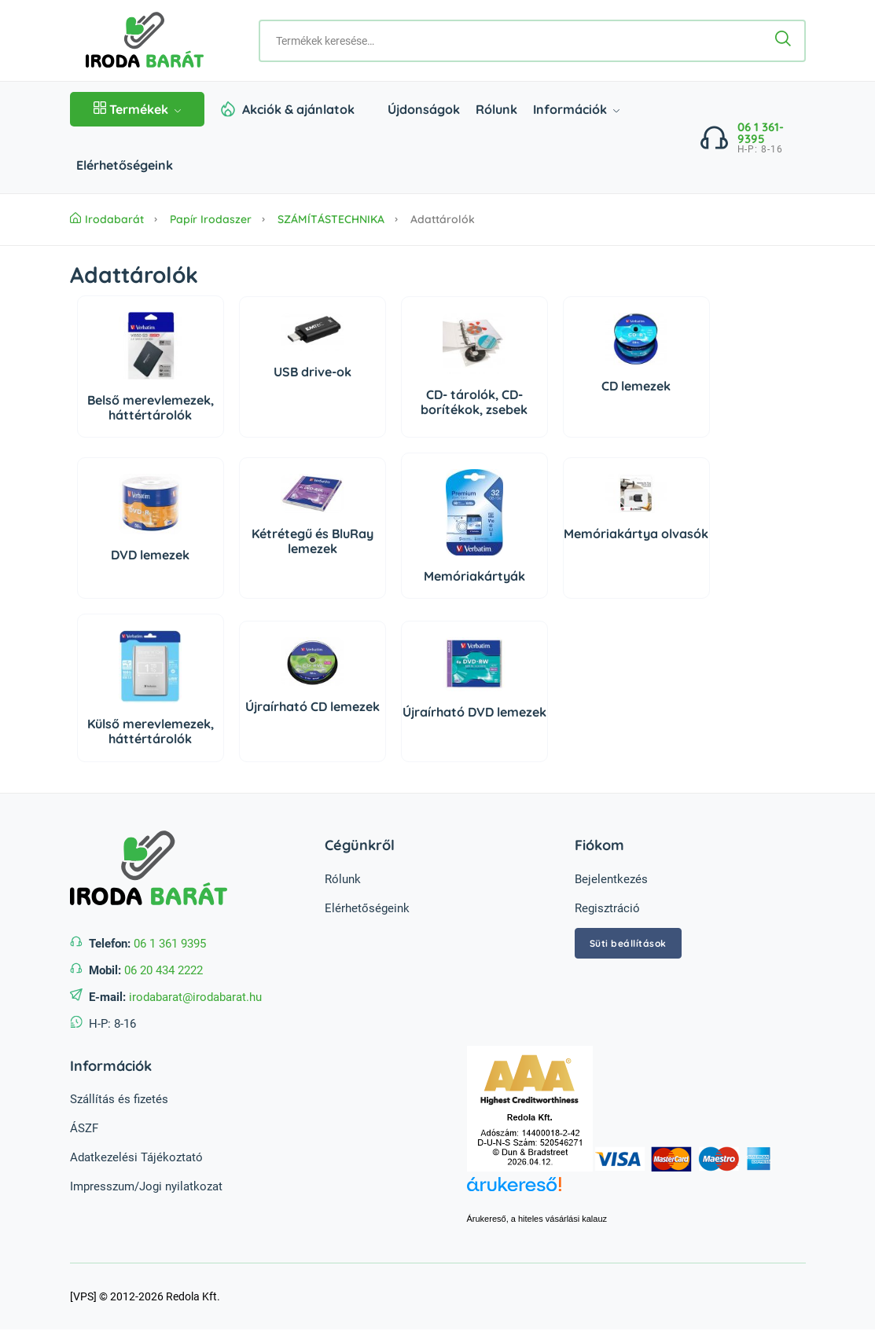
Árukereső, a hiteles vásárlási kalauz (537, 1218)
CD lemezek (636, 386)
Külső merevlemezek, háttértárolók (150, 731)
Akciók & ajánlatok (298, 109)
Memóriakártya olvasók (636, 533)
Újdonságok (424, 109)
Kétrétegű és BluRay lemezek (312, 541)
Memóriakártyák (474, 576)
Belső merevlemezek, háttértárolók (150, 407)
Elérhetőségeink (124, 165)
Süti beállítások (628, 943)
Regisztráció (607, 908)
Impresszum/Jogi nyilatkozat (146, 1186)
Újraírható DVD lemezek (474, 712)
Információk (576, 109)
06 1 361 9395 (170, 944)
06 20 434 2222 (163, 970)
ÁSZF (84, 1128)
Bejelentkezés (611, 879)
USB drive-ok (312, 372)
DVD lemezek (150, 555)
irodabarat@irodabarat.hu (195, 997)
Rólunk (496, 109)
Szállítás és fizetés (119, 1099)
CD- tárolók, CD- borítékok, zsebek (474, 402)
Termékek (137, 109)
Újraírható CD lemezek (312, 706)
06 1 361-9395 (760, 132)
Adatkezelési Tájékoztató (136, 1157)
